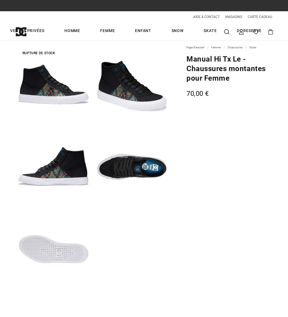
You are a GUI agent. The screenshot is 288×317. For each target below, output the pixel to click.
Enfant (134, 31)
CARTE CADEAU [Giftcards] (260, 17)
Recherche (227, 31)
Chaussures (235, 47)
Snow (157, 31)
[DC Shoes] (27, 31)
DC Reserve (205, 31)
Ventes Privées (53, 31)
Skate (177, 31)
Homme (86, 31)
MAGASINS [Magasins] (233, 17)
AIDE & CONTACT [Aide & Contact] (206, 17)
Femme (110, 31)
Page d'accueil (195, 47)
